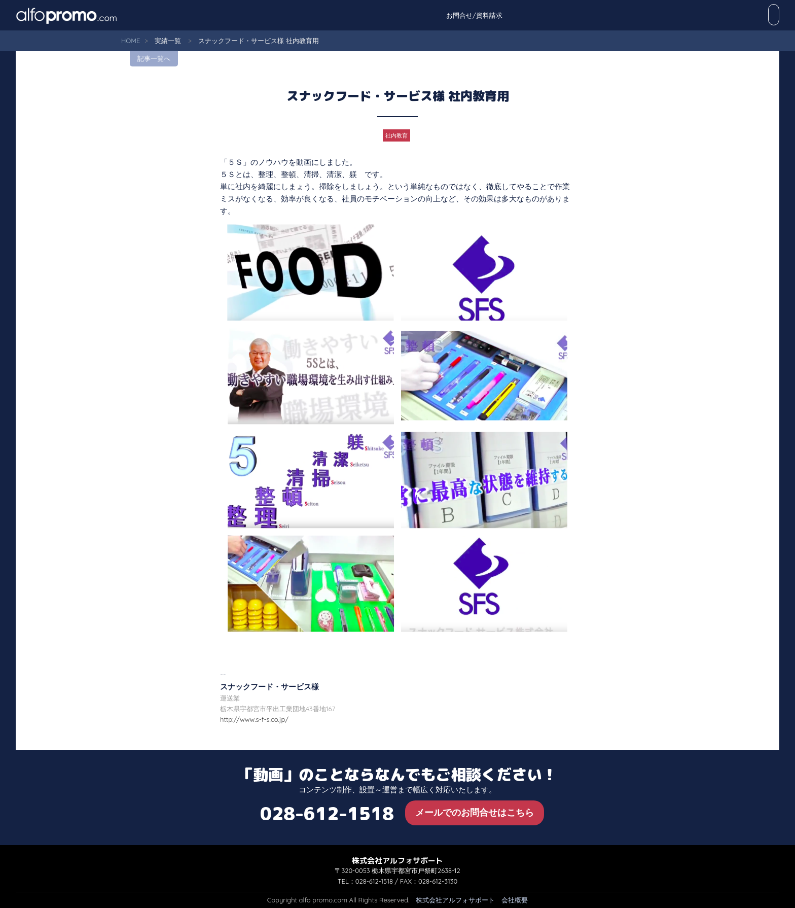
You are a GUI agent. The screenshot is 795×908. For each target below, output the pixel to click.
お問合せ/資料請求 (745, 15)
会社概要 (514, 900)
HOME (130, 41)
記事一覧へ (153, 58)
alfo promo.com (79, 15)
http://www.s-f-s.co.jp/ (254, 719)
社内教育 (396, 135)
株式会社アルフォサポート (455, 900)
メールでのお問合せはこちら (474, 812)
